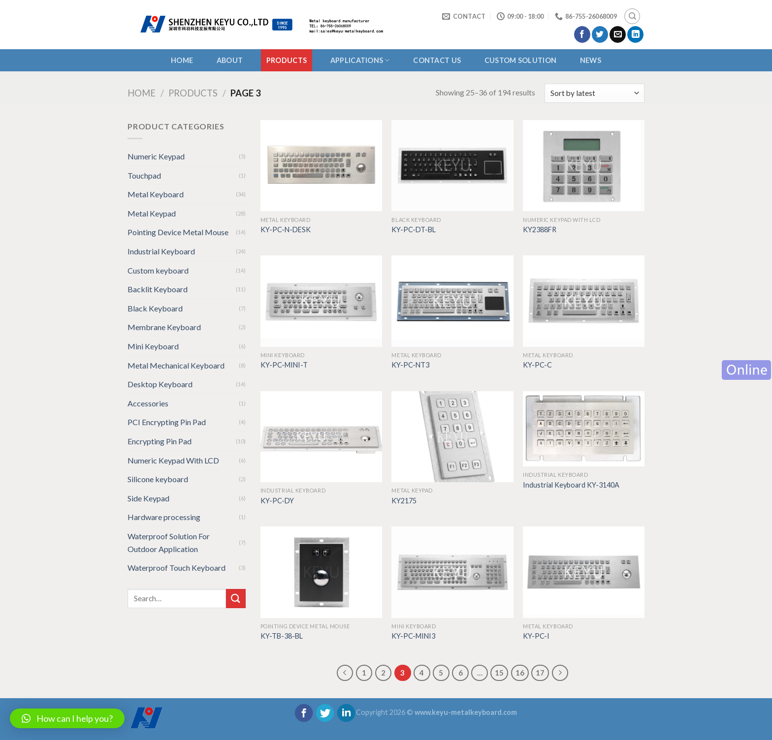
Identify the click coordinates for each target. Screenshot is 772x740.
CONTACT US (437, 60)
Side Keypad (148, 498)
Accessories (148, 403)
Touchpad (144, 175)
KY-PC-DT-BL (413, 229)
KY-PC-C (537, 365)
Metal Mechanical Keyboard (176, 365)
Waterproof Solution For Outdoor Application (169, 542)
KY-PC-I (536, 636)
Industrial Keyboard (161, 251)
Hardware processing (164, 517)
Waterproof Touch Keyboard (176, 567)
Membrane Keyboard (164, 327)
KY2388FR (539, 229)
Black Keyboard (155, 308)
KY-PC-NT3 (410, 365)
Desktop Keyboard (160, 384)
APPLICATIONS (360, 60)
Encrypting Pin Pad (160, 441)
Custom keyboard (158, 270)
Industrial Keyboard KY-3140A (571, 485)
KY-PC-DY (277, 500)
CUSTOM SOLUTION (520, 60)
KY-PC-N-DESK (285, 229)
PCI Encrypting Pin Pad (167, 422)
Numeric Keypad (156, 156)
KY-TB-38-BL (281, 636)
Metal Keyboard (156, 194)
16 (519, 672)
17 (540, 672)
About (230, 60)
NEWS (590, 60)
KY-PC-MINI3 (413, 636)
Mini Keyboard (153, 346)
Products (286, 60)
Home (182, 60)
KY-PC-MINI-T (284, 365)
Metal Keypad (152, 213)
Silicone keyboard (158, 479)
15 (499, 672)
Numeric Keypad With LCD (173, 460)
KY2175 (404, 500)
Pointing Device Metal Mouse (178, 232)
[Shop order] (594, 93)
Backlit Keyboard (158, 289)
